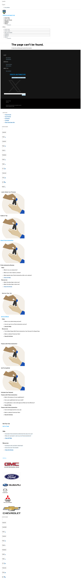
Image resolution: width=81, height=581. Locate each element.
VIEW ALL (4, 458)
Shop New (7, 29)
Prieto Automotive (18, 74)
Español (3, 1)
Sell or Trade (8, 32)
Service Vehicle (5, 316)
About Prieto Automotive (6, 240)
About (6, 23)
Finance (7, 34)
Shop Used (7, 31)
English (3, 4)
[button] (26, 27)
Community (9, 24)
